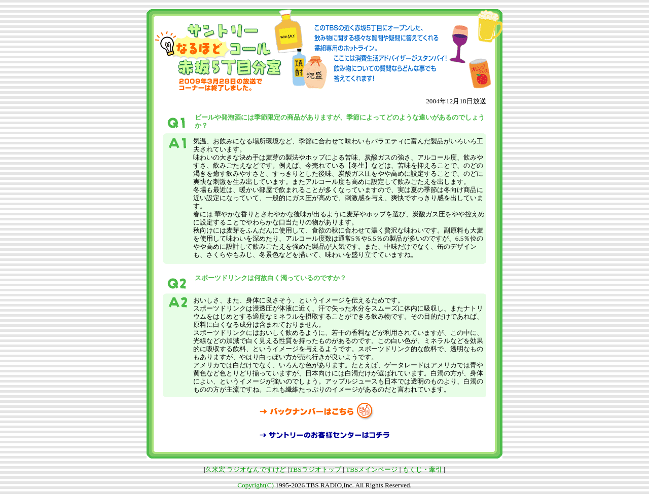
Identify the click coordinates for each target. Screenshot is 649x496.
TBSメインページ (372, 469)
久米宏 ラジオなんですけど (245, 469)
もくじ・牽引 (422, 469)
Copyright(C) (255, 485)
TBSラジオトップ (315, 469)
